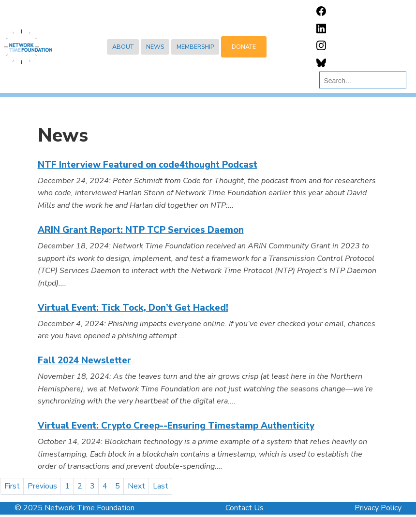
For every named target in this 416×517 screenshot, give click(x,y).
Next (136, 486)
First (12, 486)
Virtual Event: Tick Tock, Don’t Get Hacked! (133, 308)
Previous (42, 486)
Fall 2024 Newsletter (84, 360)
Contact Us (244, 508)
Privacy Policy (378, 508)
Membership (195, 47)
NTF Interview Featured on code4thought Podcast (147, 164)
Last (160, 486)
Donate (244, 47)
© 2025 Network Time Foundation (74, 508)
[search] (360, 80)
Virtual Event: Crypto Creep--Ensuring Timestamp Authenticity (176, 425)
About (123, 47)
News (155, 47)
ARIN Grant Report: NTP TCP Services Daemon (141, 230)
